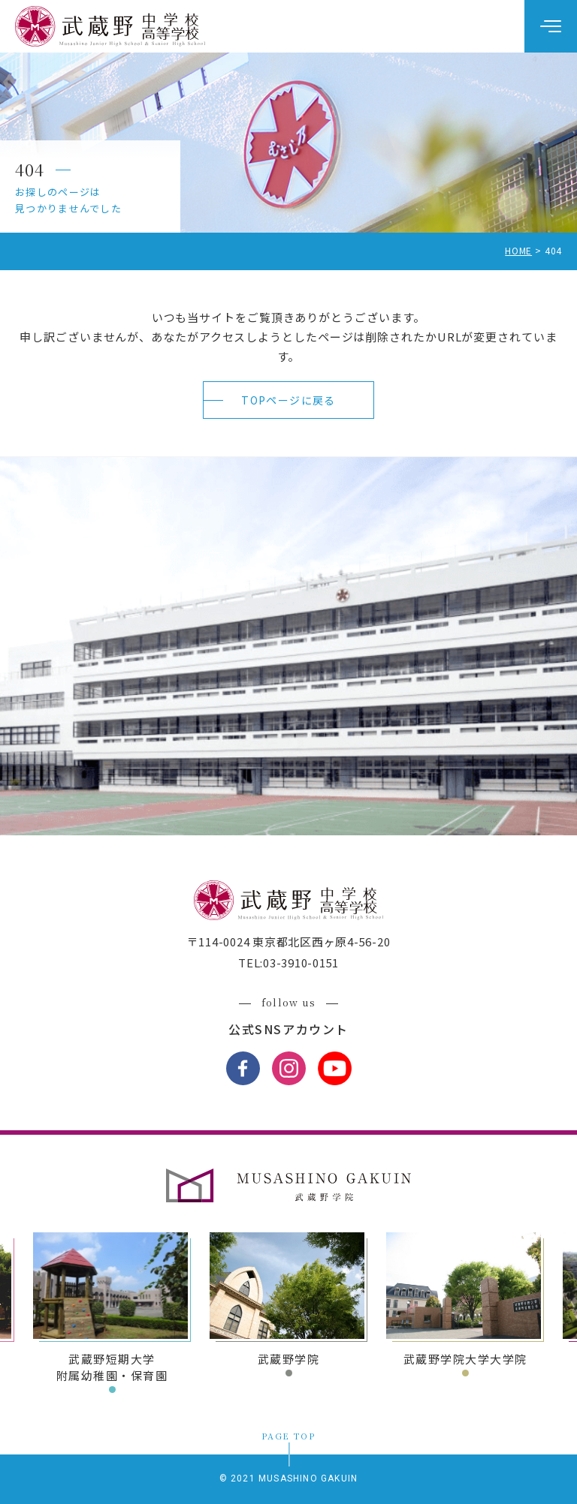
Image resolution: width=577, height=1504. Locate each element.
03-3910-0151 (301, 962)
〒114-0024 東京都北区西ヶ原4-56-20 (289, 941)
